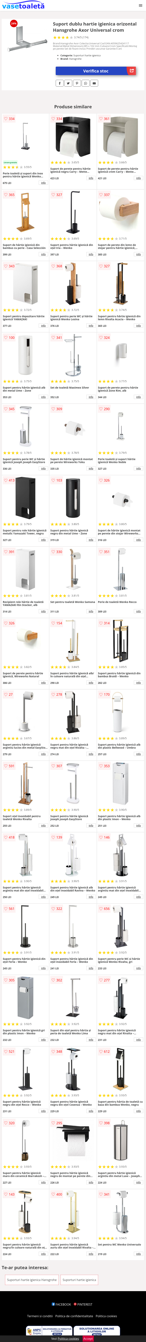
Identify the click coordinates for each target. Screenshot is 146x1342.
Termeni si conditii (40, 1316)
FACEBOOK (61, 1304)
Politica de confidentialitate (74, 1316)
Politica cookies (106, 1316)
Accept (88, 1339)
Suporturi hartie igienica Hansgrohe (32, 1280)
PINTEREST (83, 1304)
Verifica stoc (109, 71)
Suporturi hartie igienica (79, 1280)
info (43, 182)
